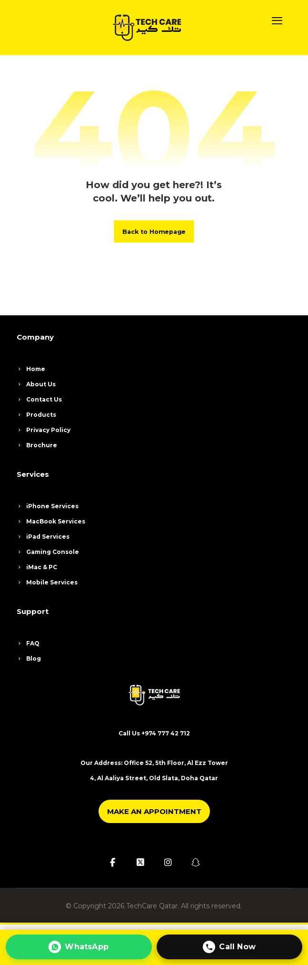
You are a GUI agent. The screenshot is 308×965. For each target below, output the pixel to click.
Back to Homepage (153, 231)
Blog (29, 658)
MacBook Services (51, 521)
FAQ (28, 643)
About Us (36, 384)
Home (31, 368)
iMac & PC (37, 567)
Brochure (37, 445)
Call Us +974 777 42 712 (154, 733)
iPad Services (43, 536)
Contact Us (39, 399)
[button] (277, 20)
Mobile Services (47, 582)
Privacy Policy (43, 429)
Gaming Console (48, 551)
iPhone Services (48, 506)
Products (36, 414)
